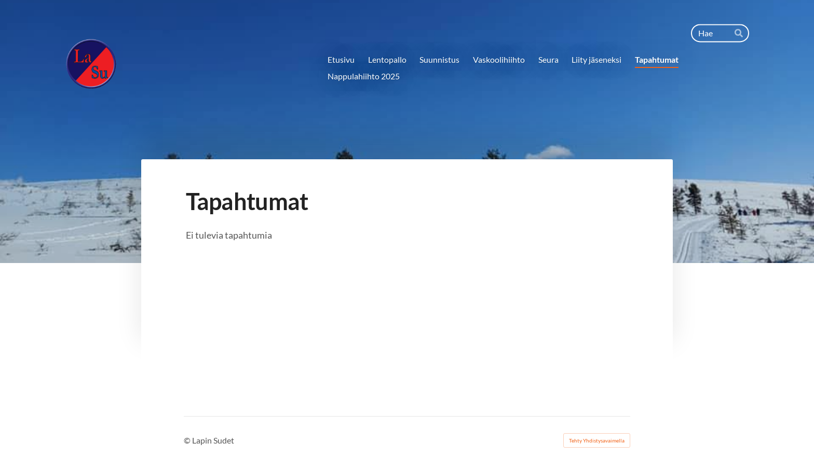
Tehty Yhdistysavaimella (597, 440)
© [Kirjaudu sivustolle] (188, 440)
